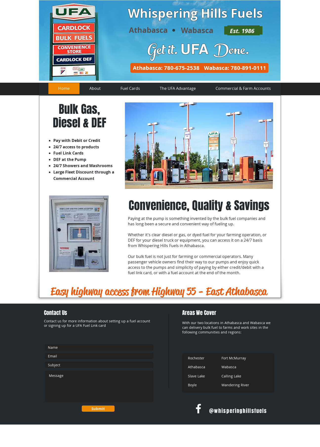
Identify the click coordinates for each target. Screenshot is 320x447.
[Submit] (98, 409)
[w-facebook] (198, 408)
